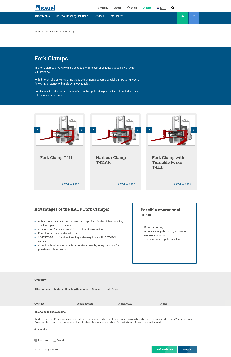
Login (133, 7)
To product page (69, 183)
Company (103, 7)
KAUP (37, 31)
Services (99, 16)
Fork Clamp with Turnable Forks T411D (168, 162)
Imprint (37, 349)
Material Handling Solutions (72, 16)
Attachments (42, 16)
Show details (40, 329)
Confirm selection (164, 349)
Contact (147, 7)
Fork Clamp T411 (56, 157)
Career (117, 7)
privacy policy (156, 322)
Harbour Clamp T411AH (111, 160)
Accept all (187, 349)
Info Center (116, 16)
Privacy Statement (50, 349)
